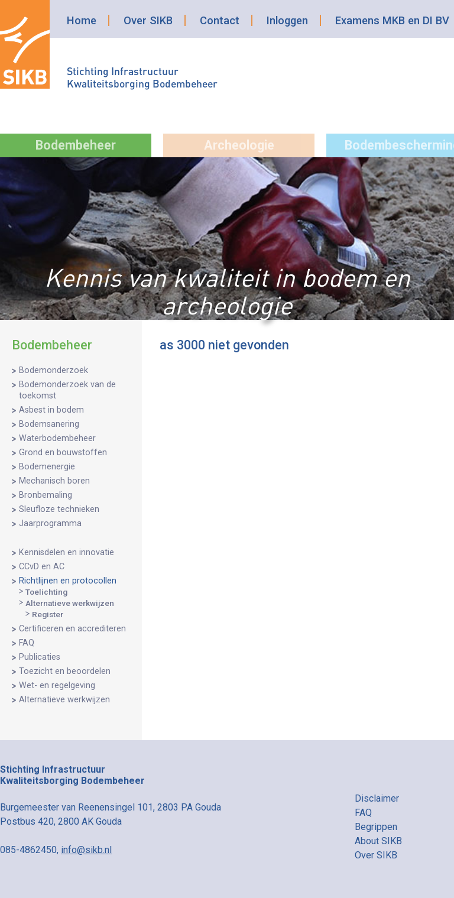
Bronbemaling (45, 495)
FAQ (26, 643)
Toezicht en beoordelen (65, 671)
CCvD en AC (41, 567)
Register (47, 614)
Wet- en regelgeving (57, 685)
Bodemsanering (49, 424)
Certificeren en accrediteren (72, 629)
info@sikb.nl (86, 849)
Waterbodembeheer (57, 438)
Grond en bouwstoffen (63, 453)
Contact (219, 20)
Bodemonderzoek (53, 370)
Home (81, 20)
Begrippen (376, 826)
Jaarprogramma (50, 523)
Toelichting (46, 591)
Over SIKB (148, 20)
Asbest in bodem (51, 410)
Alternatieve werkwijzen (69, 603)
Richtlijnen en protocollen (67, 581)
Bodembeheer (75, 145)
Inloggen (287, 20)
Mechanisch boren (54, 481)
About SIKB (378, 841)
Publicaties (39, 657)
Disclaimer (377, 798)
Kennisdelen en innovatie (66, 552)
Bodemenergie (47, 467)
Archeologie (239, 145)
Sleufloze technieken (59, 509)
